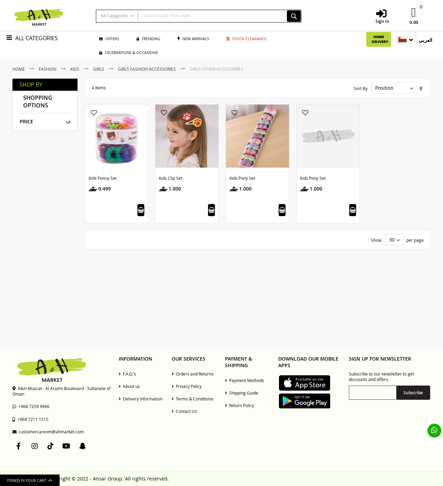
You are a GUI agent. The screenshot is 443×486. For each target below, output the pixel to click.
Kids (75, 69)
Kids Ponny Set (103, 178)
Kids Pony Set (242, 178)
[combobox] (198, 16)
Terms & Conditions (193, 398)
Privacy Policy (187, 386)
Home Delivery (380, 39)
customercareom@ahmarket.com (48, 431)
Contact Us (184, 411)
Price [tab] (26, 121)
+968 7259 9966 (30, 406)
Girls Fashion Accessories (147, 69)
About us (129, 386)
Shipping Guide (241, 393)
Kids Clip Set (170, 178)
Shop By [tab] (30, 84)
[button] (93, 113)
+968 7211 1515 (30, 419)
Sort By (361, 88)
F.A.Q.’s (127, 374)
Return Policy (239, 405)
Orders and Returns (193, 374)
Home (19, 69)
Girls (99, 69)
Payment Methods (244, 380)
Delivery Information (140, 398)
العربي (425, 40)
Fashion (48, 69)
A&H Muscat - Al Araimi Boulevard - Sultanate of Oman (61, 391)
